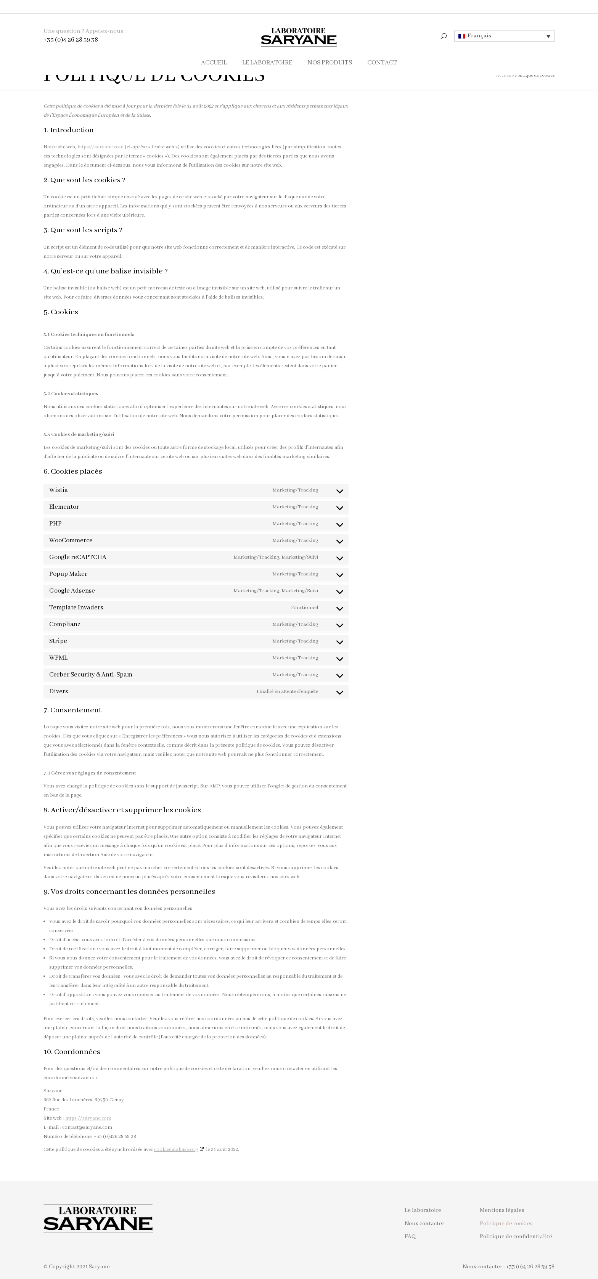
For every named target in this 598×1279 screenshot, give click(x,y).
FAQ (410, 1236)
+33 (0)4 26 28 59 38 (70, 26)
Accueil (503, 75)
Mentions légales (502, 1210)
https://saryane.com (100, 147)
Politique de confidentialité (516, 1236)
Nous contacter (424, 1223)
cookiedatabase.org (176, 1149)
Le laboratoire (423, 1210)
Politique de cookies (506, 1223)
